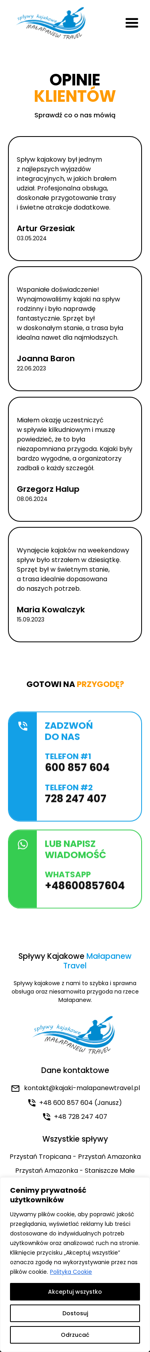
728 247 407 (75, 803)
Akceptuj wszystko (75, 1292)
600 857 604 (77, 772)
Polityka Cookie (71, 1272)
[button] (132, 23)
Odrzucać (75, 1335)
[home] (50, 23)
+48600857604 (85, 890)
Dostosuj (75, 1313)
